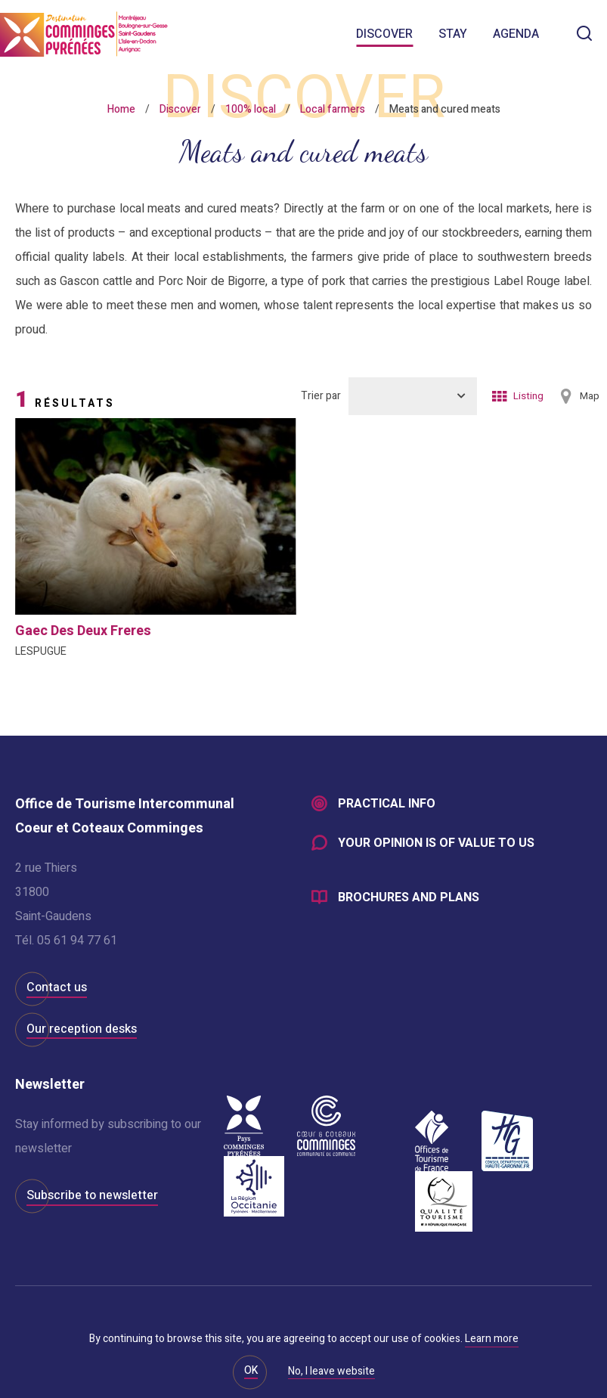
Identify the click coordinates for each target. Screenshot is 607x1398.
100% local (250, 109)
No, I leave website (331, 1372)
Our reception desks (81, 1029)
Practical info (386, 804)
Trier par (321, 396)
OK (251, 1370)
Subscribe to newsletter (92, 1195)
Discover (384, 34)
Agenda (516, 34)
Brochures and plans (408, 898)
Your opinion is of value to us (436, 844)
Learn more (492, 1339)
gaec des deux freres (83, 631)
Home (121, 109)
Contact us (56, 987)
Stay (452, 34)
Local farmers (332, 109)
